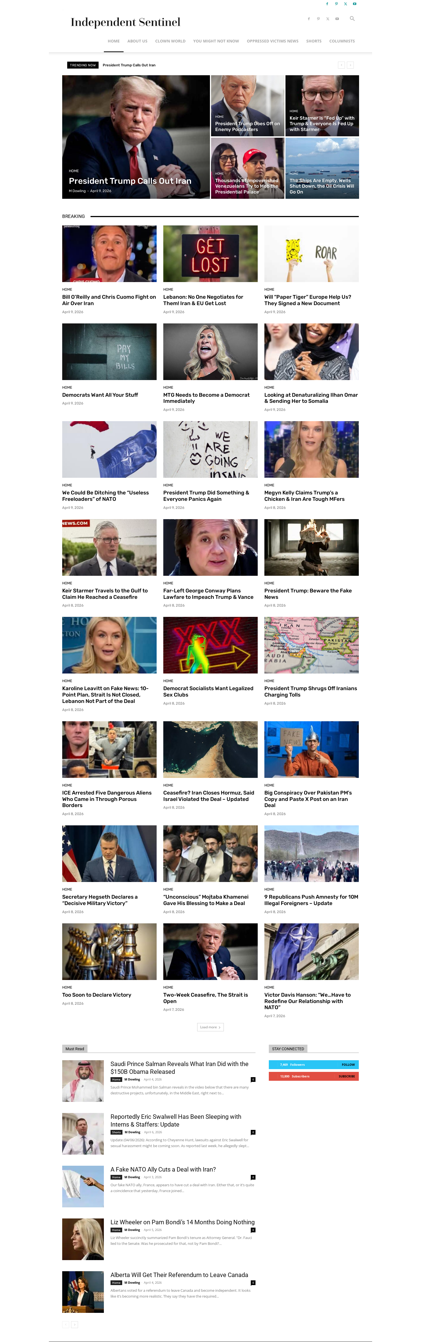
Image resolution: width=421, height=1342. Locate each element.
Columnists (342, 41)
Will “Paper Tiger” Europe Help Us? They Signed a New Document (307, 300)
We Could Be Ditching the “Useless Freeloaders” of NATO (105, 495)
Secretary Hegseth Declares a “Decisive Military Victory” (100, 900)
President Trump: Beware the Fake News (308, 593)
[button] (352, 19)
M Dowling (132, 1079)
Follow (348, 1064)
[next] (350, 65)
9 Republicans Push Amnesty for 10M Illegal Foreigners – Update (311, 900)
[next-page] (74, 1324)
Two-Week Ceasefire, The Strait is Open (205, 998)
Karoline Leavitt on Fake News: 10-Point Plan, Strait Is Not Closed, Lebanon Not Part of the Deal (105, 694)
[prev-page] (65, 1324)
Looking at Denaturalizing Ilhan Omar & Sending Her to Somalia (311, 398)
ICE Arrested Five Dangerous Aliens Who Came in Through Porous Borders (107, 799)
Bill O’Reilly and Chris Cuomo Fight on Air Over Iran (109, 300)
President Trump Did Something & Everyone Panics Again (206, 495)
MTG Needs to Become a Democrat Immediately (206, 398)
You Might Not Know (216, 41)
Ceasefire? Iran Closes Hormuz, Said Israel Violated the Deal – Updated (208, 796)
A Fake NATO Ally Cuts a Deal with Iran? (163, 1169)
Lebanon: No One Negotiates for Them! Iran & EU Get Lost (203, 300)
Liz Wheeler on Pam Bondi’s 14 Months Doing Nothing (183, 1222)
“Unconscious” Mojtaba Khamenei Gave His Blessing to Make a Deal (206, 900)
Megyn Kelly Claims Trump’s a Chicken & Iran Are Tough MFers (304, 495)
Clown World (170, 41)
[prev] (341, 65)
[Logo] (124, 19)
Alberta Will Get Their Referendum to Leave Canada (179, 1274)
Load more (210, 1027)
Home (114, 41)
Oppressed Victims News (273, 41)
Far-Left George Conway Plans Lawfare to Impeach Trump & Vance (208, 593)
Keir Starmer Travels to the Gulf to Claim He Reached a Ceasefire (105, 593)
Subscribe (347, 1076)
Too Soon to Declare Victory (96, 995)
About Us (137, 41)
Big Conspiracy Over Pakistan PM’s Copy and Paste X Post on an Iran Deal (308, 799)
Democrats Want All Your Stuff (100, 395)
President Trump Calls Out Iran (129, 65)
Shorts (314, 41)
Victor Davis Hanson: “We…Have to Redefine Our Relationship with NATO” (307, 1001)
